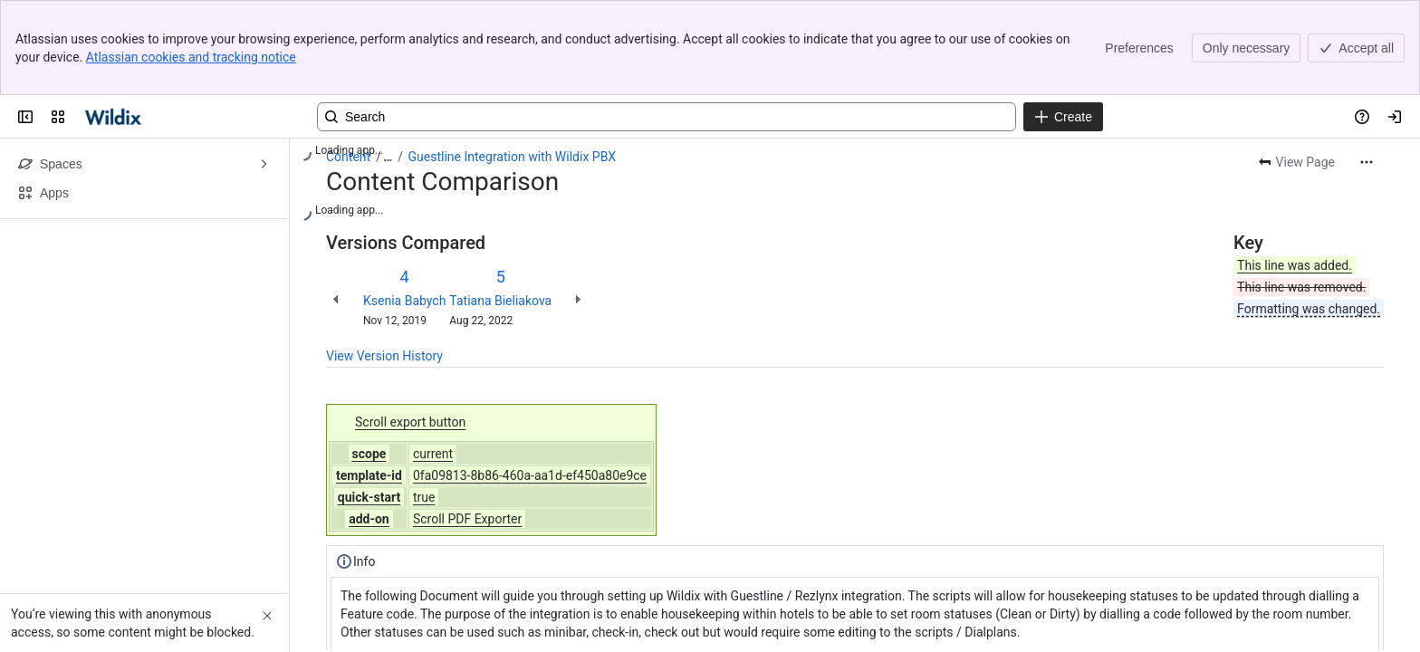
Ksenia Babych (404, 300)
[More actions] (1366, 162)
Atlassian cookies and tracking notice (191, 57)
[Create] (1063, 116)
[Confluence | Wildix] (114, 116)
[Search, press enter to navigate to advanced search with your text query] (666, 116)
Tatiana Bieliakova (500, 300)
